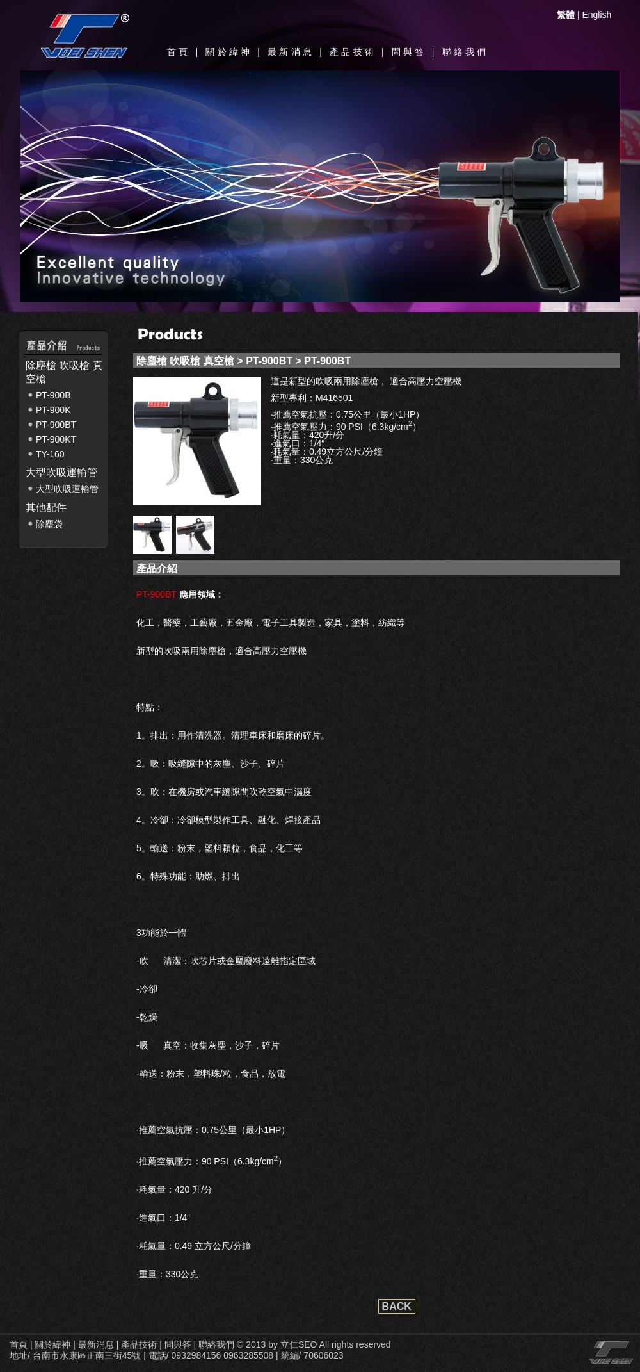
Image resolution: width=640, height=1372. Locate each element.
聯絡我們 (465, 52)
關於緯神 (228, 52)
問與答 (409, 52)
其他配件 (46, 507)
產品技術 (353, 52)
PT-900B (53, 395)
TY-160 (50, 454)
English (596, 15)
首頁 (178, 52)
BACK (397, 1306)
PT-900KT (56, 439)
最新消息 (291, 52)
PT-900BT (56, 425)
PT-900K (53, 410)
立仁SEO (298, 1344)
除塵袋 (49, 524)
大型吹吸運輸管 (61, 472)
